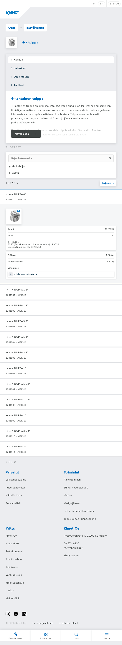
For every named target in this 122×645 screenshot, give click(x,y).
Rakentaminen (72, 479)
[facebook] (16, 614)
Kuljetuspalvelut (15, 487)
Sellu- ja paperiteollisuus (79, 511)
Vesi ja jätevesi (72, 503)
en (101, 3)
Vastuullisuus (14, 575)
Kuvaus (16, 59)
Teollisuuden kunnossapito (80, 519)
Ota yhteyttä (19, 76)
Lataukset (18, 68)
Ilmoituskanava (15, 582)
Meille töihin (13, 598)
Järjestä (108, 183)
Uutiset (10, 590)
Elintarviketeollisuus (76, 487)
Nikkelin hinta (14, 495)
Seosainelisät (14, 503)
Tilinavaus (12, 567)
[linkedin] (24, 614)
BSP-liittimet (35, 28)
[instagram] (8, 614)
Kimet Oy (11, 536)
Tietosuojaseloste (42, 623)
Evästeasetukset (68, 623)
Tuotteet (17, 85)
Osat (11, 28)
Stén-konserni (14, 551)
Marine (68, 495)
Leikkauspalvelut (16, 479)
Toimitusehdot (14, 559)
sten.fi (114, 3)
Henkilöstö (12, 543)
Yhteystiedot (71, 555)
